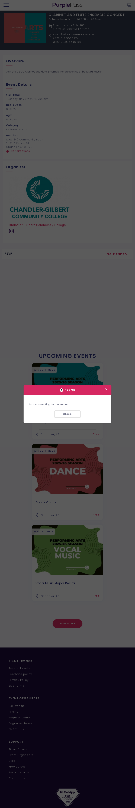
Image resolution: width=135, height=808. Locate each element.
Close (67, 414)
